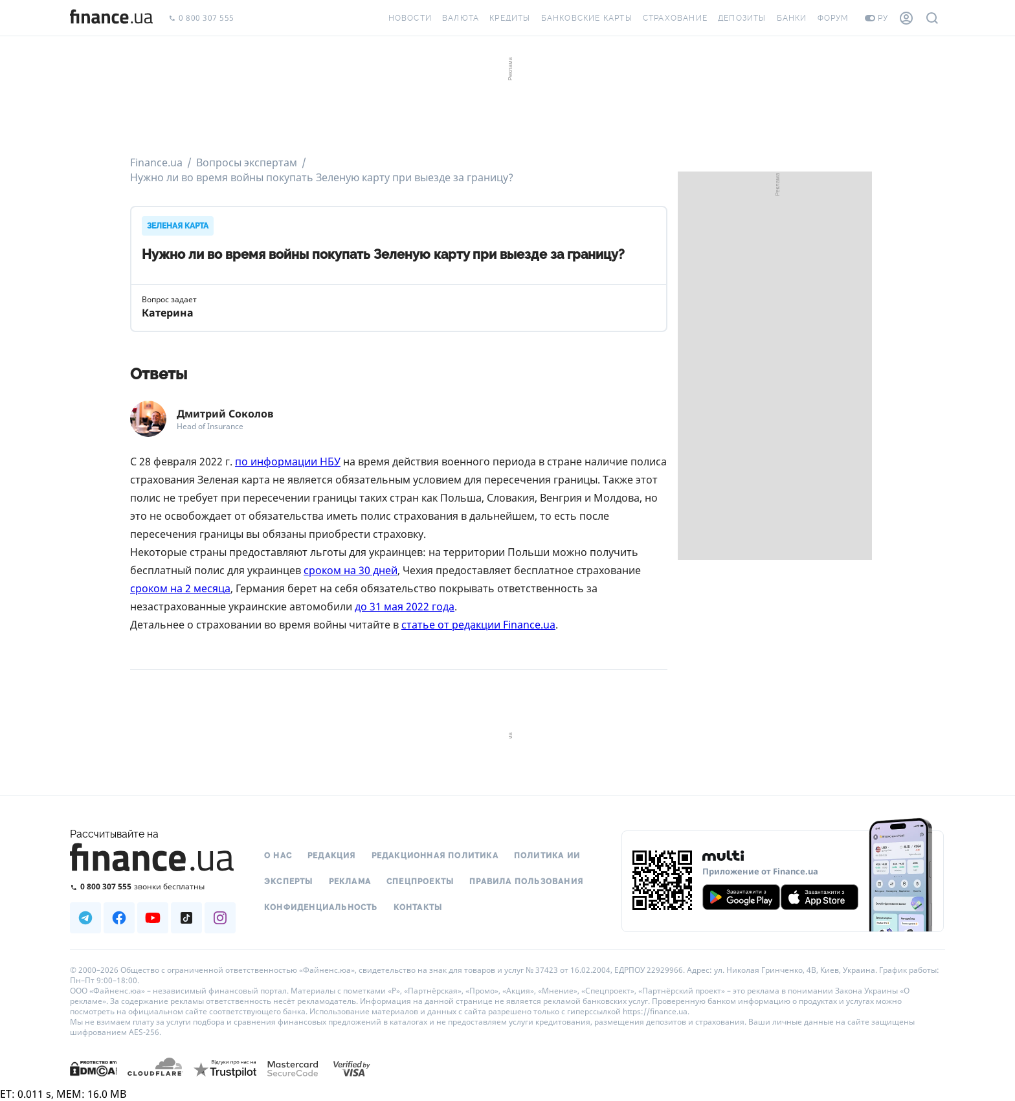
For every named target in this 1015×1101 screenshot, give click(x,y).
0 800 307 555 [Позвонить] (201, 18)
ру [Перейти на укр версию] (876, 18)
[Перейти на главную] (111, 18)
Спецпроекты (420, 881)
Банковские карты (586, 18)
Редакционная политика (435, 855)
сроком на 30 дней (350, 570)
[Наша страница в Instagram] (220, 917)
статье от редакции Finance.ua (478, 624)
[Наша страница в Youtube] (152, 917)
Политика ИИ (547, 855)
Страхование (675, 18)
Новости (410, 18)
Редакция (331, 855)
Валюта (460, 18)
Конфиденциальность (321, 907)
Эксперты (288, 881)
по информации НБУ (287, 461)
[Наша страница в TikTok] (186, 917)
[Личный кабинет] (906, 18)
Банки (792, 18)
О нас (278, 855)
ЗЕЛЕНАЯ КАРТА (177, 225)
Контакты (418, 907)
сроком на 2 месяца (180, 588)
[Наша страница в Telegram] (85, 917)
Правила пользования (526, 881)
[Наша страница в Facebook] (119, 917)
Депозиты (742, 18)
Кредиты (509, 18)
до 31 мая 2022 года (404, 606)
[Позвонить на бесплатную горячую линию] (153, 886)
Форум (833, 18)
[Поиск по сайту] (932, 18)
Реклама (350, 881)
